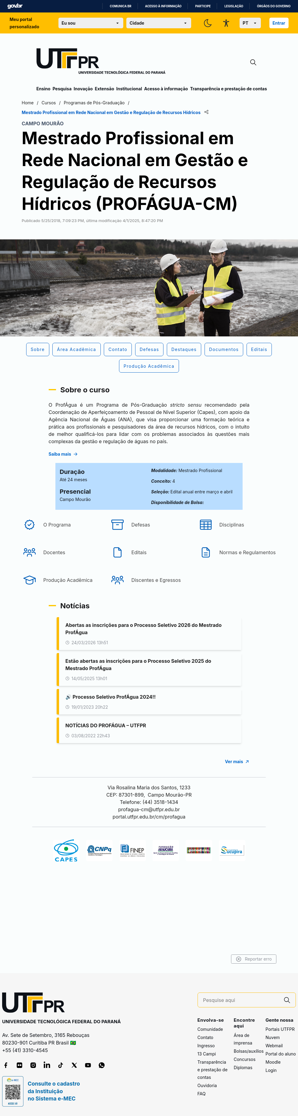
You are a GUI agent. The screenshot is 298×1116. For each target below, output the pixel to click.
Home (42, 102)
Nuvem (272, 1037)
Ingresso (206, 1045)
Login (271, 1070)
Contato (205, 1037)
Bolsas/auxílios (249, 1051)
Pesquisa (62, 88)
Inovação (83, 88)
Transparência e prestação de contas (228, 88)
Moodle (273, 1062)
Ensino (44, 88)
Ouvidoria (207, 1085)
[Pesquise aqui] (241, 1000)
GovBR (15, 6)
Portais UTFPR (280, 1029)
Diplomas (243, 1067)
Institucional (129, 88)
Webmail (274, 1045)
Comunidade (210, 1029)
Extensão (104, 88)
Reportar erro (239, 959)
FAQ (202, 1094)
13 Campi (207, 1054)
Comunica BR (120, 6)
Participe (203, 6)
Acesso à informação (163, 6)
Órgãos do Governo (273, 6)
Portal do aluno (280, 1054)
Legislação (233, 6)
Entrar (278, 23)
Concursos (245, 1059)
